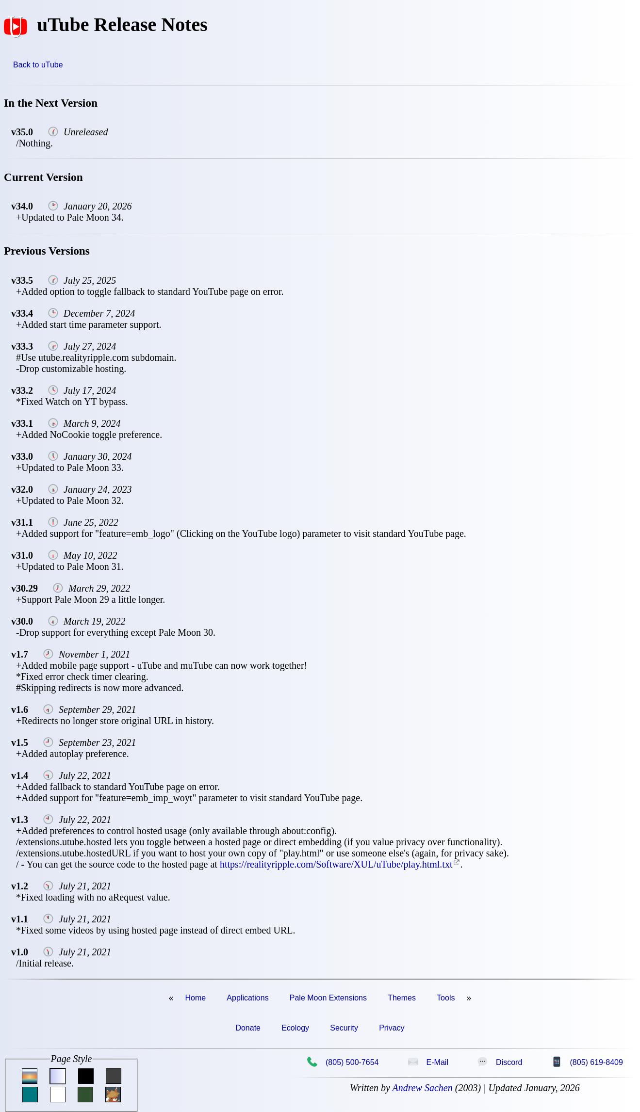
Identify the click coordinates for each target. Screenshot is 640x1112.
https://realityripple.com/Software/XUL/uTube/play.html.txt (336, 864)
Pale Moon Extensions (328, 998)
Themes (402, 998)
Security (344, 1028)
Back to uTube (38, 65)
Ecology (295, 1028)
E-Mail (428, 1062)
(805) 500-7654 (342, 1062)
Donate (248, 1028)
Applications (247, 998)
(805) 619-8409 (587, 1062)
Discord (499, 1062)
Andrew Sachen (422, 1087)
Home (195, 998)
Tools (446, 998)
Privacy (391, 1028)
